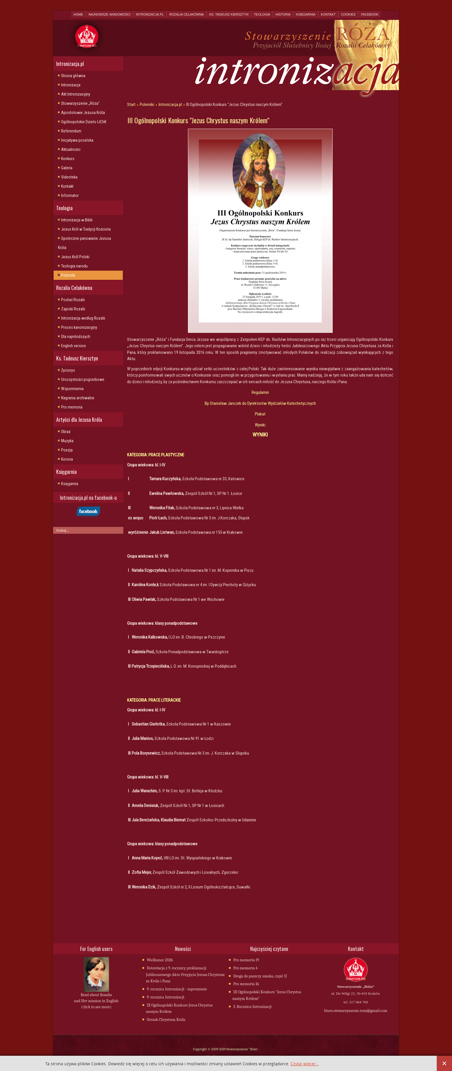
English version (73, 345)
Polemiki (68, 275)
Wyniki (260, 425)
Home (78, 14)
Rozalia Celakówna (186, 14)
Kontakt (328, 14)
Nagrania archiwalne (77, 398)
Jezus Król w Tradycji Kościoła (86, 229)
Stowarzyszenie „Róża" (80, 103)
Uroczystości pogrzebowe (82, 379)
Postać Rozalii (73, 299)
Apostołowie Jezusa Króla (83, 112)
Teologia (262, 14)
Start (131, 104)
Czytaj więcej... (305, 1063)
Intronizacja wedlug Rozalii (83, 318)
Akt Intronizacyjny (75, 94)
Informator (70, 195)
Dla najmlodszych (75, 336)
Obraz (66, 431)
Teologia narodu (74, 266)
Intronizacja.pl (150, 14)
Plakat (260, 414)
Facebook (369, 14)
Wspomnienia (72, 388)
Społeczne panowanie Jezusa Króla (84, 243)
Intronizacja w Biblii (77, 220)
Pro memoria (71, 407)
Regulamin (260, 392)
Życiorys (68, 370)
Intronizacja (70, 85)
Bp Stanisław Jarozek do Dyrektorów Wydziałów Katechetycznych (260, 403)
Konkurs (67, 158)
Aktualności (70, 149)
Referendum (71, 131)
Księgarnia (305, 14)
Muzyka (67, 440)
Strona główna (73, 75)
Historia (283, 14)
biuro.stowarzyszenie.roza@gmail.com (355, 1011)
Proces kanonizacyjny (79, 327)
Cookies (348, 14)
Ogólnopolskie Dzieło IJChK (83, 121)
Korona (67, 459)
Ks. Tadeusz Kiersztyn (228, 14)
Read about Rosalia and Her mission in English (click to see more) (96, 1001)
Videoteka (69, 177)
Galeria (66, 168)
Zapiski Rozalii (73, 309)
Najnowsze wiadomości (109, 14)
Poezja (67, 450)
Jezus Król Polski (75, 257)
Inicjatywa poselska (77, 140)
